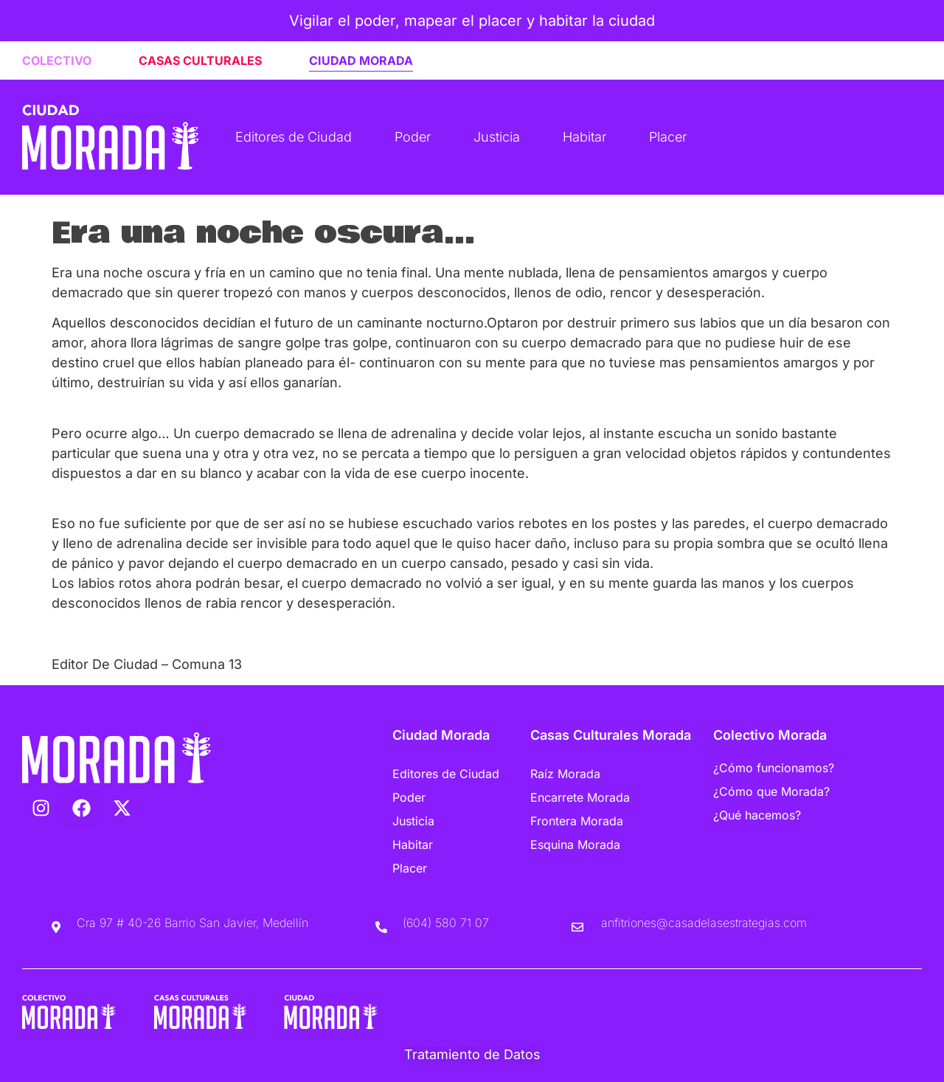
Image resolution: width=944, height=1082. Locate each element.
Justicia (496, 137)
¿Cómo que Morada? (771, 791)
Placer (668, 137)
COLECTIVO (56, 60)
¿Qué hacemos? (757, 815)
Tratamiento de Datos (472, 1054)
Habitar (584, 137)
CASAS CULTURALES (200, 60)
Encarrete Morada (580, 797)
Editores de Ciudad (293, 137)
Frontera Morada (576, 821)
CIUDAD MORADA (361, 60)
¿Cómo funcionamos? (773, 767)
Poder (413, 137)
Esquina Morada (575, 844)
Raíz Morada (565, 773)
